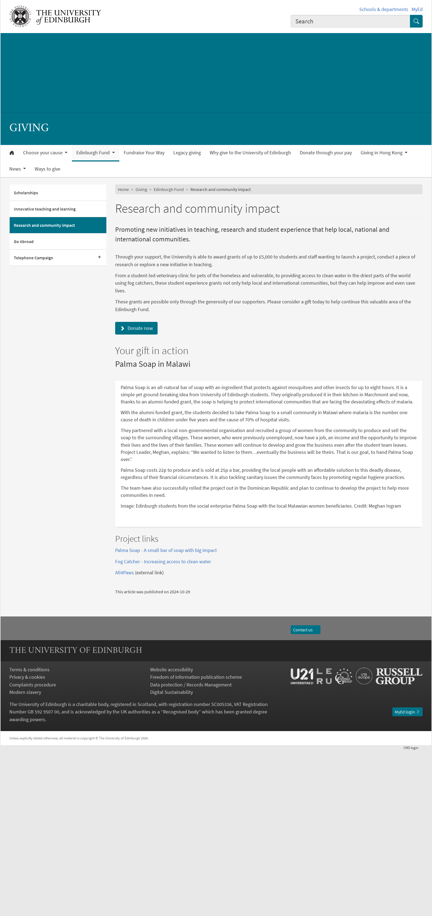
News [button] (15, 169)
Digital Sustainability (171, 858)
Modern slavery (25, 858)
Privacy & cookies (27, 842)
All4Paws (124, 738)
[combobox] (350, 21)
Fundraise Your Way (144, 153)
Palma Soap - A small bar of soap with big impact (166, 715)
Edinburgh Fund (169, 189)
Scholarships (26, 192)
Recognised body (181, 877)
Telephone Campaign (33, 257)
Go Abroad (24, 241)
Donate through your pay (326, 153)
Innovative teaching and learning (44, 209)
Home (123, 189)
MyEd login (407, 877)
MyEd (417, 9)
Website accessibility (171, 835)
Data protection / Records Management (191, 850)
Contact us (305, 795)
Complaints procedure (32, 850)
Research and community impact (44, 225)
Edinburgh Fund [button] (93, 153)
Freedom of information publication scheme (196, 842)
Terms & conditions (29, 835)
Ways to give (47, 169)
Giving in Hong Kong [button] (382, 153)
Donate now (136, 328)
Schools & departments (383, 9)
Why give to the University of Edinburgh (250, 153)
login (413, 913)
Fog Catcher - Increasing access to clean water (163, 727)
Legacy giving (187, 153)
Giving (141, 189)
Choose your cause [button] (43, 153)
